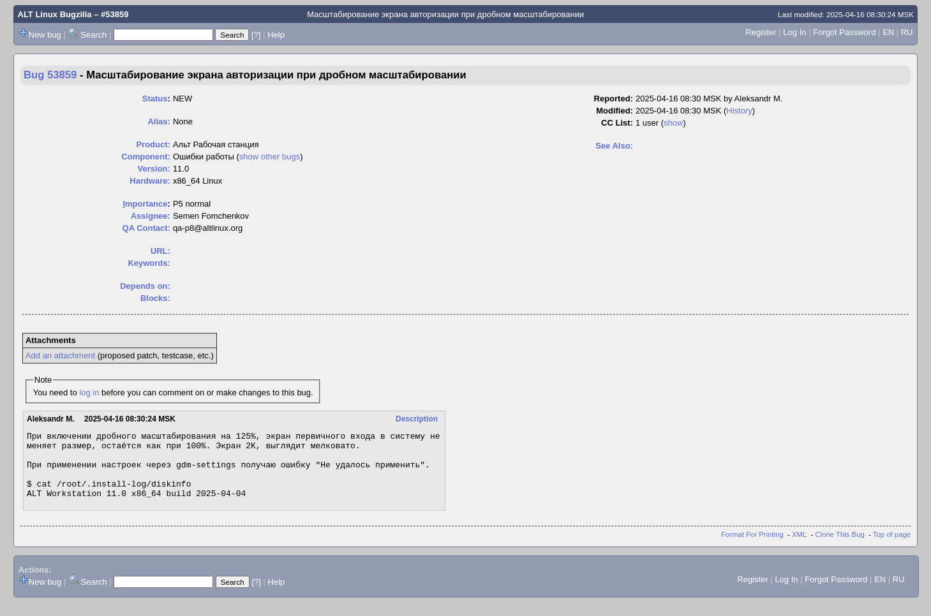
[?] (255, 35)
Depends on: (145, 286)
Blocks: (155, 298)
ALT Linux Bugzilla (55, 14)
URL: (160, 251)
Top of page (892, 548)
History (739, 110)
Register (760, 32)
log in (89, 392)
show (673, 123)
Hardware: (150, 181)
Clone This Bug (840, 548)
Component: (145, 156)
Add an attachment (60, 355)
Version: (154, 168)
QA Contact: (146, 228)
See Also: (614, 145)
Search (93, 35)
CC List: (617, 123)
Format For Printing (752, 548)
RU (907, 32)
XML (799, 548)
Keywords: (149, 263)
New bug (45, 35)
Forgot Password (844, 32)
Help (276, 35)
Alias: (158, 121)
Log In (794, 32)
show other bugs (269, 156)
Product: (153, 144)
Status (155, 98)
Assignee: (150, 216)
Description (417, 418)
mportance (145, 204)
